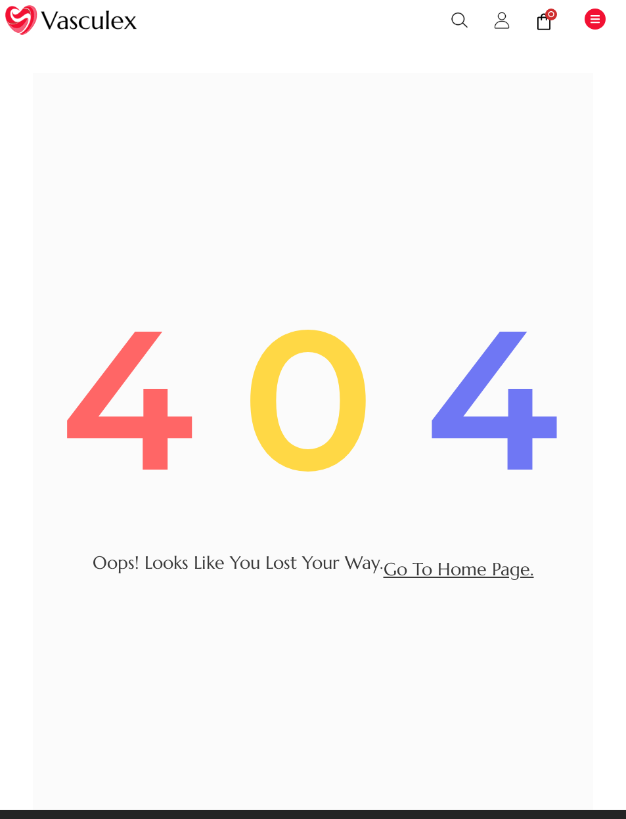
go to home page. (459, 569)
